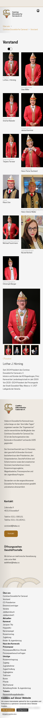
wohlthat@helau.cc (12, 563)
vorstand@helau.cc (12, 526)
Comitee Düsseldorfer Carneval (15, 30)
